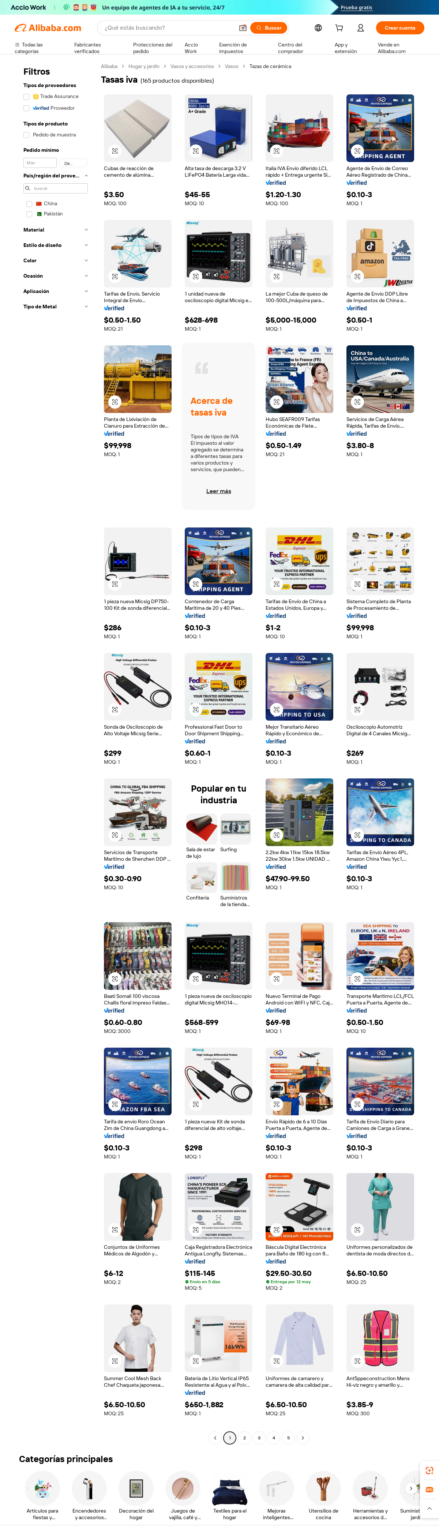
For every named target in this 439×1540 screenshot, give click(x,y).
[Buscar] (268, 28)
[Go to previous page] (215, 1438)
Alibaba (109, 66)
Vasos (232, 66)
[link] (429, 1470)
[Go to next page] (302, 1438)
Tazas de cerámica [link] (270, 66)
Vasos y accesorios (192, 66)
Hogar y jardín (144, 66)
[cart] (340, 29)
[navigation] (55, 753)
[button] (243, 27)
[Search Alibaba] (169, 28)
